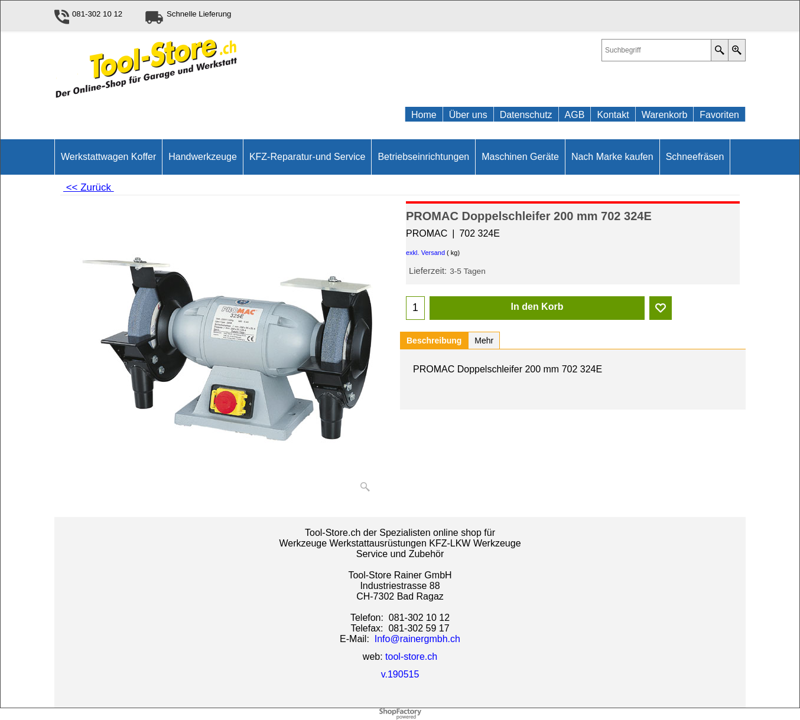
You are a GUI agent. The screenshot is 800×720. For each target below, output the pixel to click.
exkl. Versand (425, 252)
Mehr (483, 340)
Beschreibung (433, 340)
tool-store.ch (411, 657)
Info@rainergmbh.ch (417, 639)
